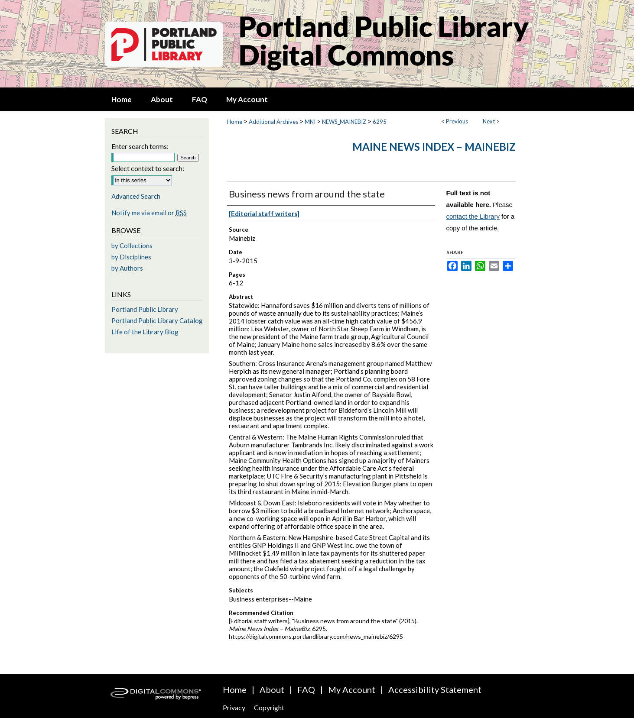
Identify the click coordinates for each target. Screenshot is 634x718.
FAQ (306, 689)
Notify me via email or (149, 213)
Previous (457, 121)
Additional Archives (273, 121)
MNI (310, 121)
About (272, 689)
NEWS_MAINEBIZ (344, 121)
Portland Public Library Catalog (157, 320)
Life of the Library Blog (145, 332)
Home (234, 121)
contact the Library (473, 216)
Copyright (269, 707)
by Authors (127, 268)
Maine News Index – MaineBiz (434, 146)
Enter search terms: (140, 146)
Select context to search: (147, 168)
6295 (380, 121)
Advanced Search (135, 196)
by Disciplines (131, 257)
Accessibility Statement (434, 689)
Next (489, 121)
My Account (351, 689)
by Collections (132, 245)
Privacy (234, 707)
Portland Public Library (144, 309)
